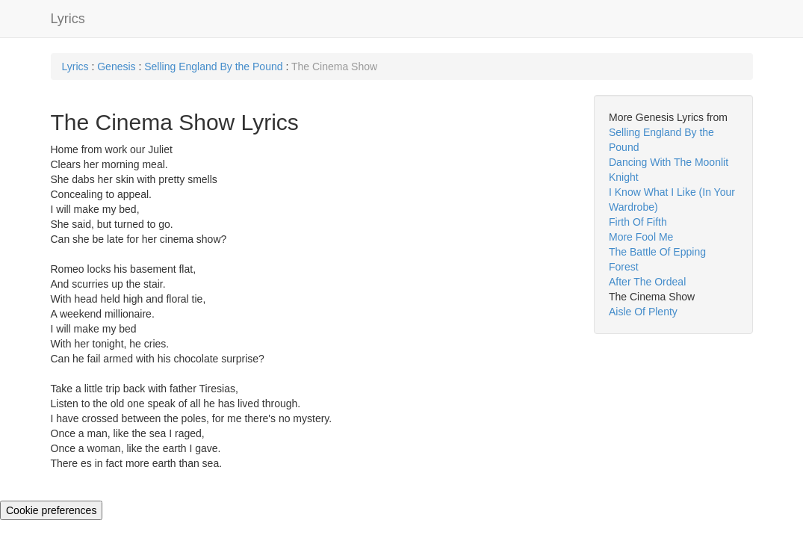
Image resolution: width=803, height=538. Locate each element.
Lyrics (68, 18)
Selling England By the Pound (214, 66)
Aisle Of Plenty (643, 312)
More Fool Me (641, 237)
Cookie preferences (51, 510)
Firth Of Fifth (638, 222)
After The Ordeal (647, 282)
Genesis (116, 66)
